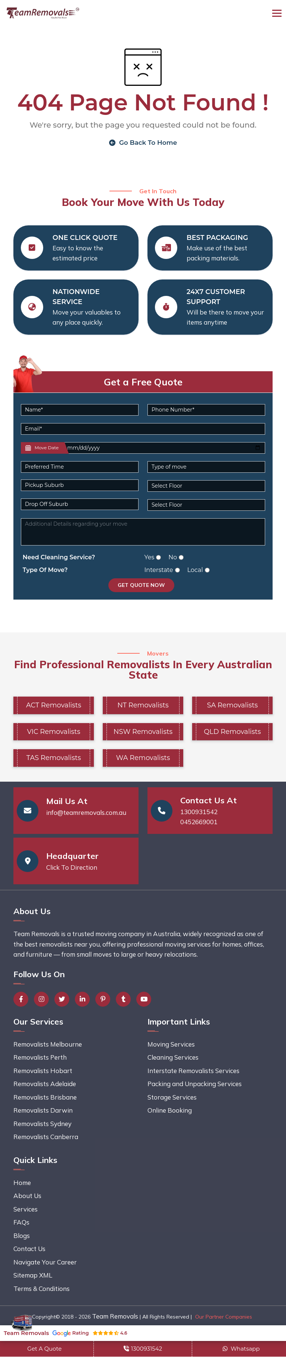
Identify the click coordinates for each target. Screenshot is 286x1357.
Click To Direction (71, 867)
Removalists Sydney (42, 1124)
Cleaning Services (172, 1057)
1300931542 (198, 812)
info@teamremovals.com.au (86, 812)
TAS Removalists (53, 758)
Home (22, 1182)
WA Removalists (143, 758)
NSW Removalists (142, 732)
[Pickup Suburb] (80, 485)
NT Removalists (143, 705)
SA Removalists (232, 705)
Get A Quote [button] (44, 1348)
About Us (27, 1196)
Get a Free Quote (143, 382)
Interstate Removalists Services (193, 1071)
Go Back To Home (143, 142)
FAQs (21, 1222)
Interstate (158, 569)
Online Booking (169, 1110)
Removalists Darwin (43, 1110)
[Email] (143, 429)
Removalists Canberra (45, 1137)
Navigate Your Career (45, 1262)
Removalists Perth (40, 1057)
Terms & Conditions (41, 1288)
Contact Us (29, 1249)
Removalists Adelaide (44, 1084)
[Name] (80, 410)
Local (195, 569)
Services (25, 1209)
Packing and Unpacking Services (194, 1084)
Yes (149, 557)
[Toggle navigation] (277, 13)
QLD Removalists (232, 732)
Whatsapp (241, 1348)
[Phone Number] (206, 410)
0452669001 (198, 822)
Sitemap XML (32, 1275)
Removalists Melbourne (47, 1044)
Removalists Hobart (42, 1071)
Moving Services (171, 1044)
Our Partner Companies (223, 1317)
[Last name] (164, 448)
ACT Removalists (54, 705)
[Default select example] (80, 467)
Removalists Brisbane (45, 1097)
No (172, 557)
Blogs (21, 1235)
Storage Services (172, 1097)
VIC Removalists (53, 732)
